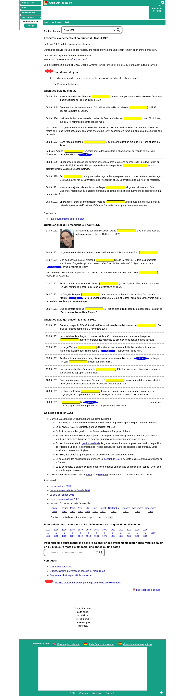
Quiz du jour (28, 2)
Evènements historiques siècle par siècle (70, 575)
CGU (72, 693)
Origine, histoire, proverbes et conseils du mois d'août (77, 571)
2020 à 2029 (145, 533)
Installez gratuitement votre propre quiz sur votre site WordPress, (88, 582)
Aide (24, 7)
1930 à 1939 (72, 533)
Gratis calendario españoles (137, 644)
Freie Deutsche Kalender (101, 644)
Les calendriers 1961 (60, 486)
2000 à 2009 (129, 533)
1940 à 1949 (80, 533)
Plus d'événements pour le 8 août (67, 219)
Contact (110, 693)
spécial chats (79, 59)
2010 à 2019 (137, 533)
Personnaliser (28, 12)
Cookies (83, 693)
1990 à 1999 (121, 533)
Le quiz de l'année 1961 (62, 495)
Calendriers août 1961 (61, 566)
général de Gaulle (91, 443)
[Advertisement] (95, 12)
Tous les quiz (28, 17)
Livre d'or (96, 693)
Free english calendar (68, 644)
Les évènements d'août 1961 (64, 499)
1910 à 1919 (56, 533)
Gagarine (103, 474)
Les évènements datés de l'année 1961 (70, 490)
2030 (153, 533)
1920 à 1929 (64, 533)
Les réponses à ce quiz (146, 590)
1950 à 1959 (88, 533)
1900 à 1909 (48, 533)
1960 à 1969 (96, 533)
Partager (31, 26)
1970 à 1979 (104, 533)
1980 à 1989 (112, 533)
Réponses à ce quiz (157, 9)
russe (89, 474)
